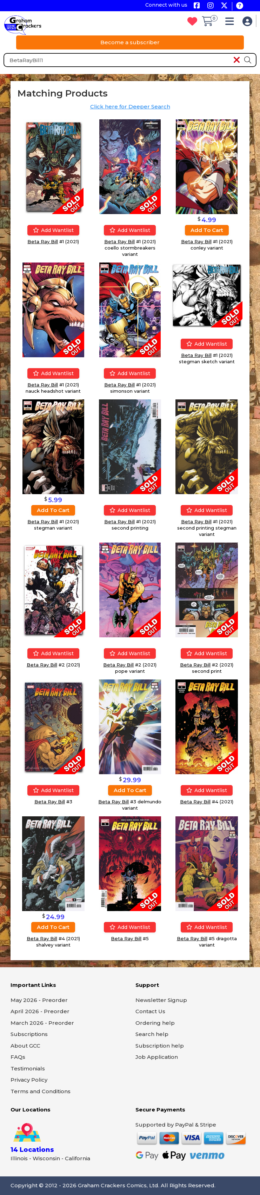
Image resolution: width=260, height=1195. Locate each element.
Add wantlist (53, 230)
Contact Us (150, 1011)
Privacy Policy (29, 1079)
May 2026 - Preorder (39, 1000)
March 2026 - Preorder (42, 1023)
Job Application (156, 1057)
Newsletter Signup (161, 1000)
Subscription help (159, 1045)
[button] (231, 23)
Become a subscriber (130, 42)
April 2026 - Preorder (40, 1011)
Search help (151, 1034)
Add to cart (207, 230)
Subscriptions (29, 1034)
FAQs (18, 1057)
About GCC (25, 1045)
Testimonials (28, 1068)
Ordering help (155, 1023)
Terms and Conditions (41, 1091)
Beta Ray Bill (42, 241)
